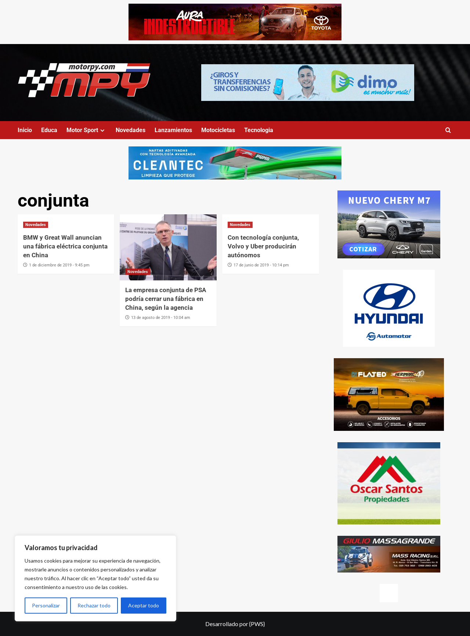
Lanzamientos (173, 130)
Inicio (25, 130)
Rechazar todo (94, 605)
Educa (49, 130)
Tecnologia (258, 130)
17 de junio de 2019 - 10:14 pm (261, 265)
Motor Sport (86, 130)
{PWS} (257, 623)
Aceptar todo (143, 605)
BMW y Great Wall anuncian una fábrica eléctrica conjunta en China (65, 246)
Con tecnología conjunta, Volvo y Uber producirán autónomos (263, 246)
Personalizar (46, 605)
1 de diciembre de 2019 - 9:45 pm (59, 265)
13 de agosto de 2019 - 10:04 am (160, 317)
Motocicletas (218, 130)
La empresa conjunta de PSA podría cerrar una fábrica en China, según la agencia (165, 298)
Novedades (130, 130)
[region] (95, 578)
